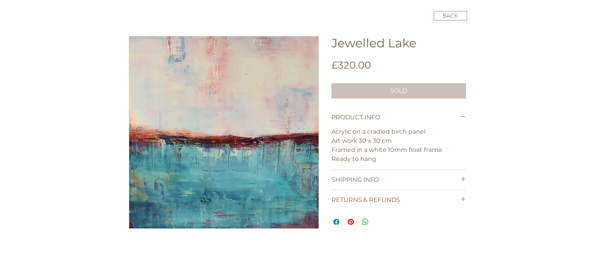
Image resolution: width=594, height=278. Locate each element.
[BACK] (450, 15)
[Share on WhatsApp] (365, 221)
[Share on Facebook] (336, 221)
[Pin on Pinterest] (350, 221)
